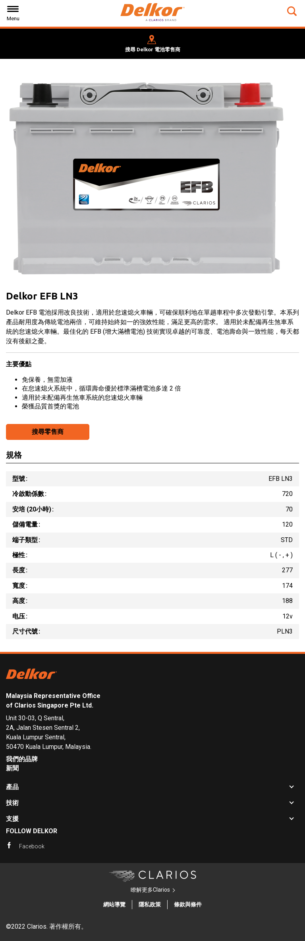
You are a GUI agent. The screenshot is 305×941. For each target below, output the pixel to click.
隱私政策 (150, 904)
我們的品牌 (22, 759)
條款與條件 (188, 904)
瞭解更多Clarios (150, 890)
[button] (293, 11)
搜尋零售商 (48, 432)
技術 (12, 803)
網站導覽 (114, 904)
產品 (12, 787)
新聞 (12, 768)
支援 (12, 818)
